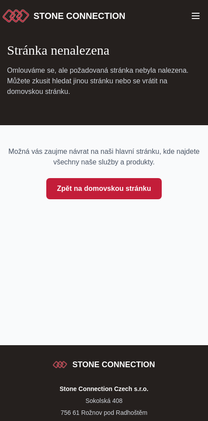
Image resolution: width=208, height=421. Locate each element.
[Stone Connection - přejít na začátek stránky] (104, 364)
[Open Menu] (195, 16)
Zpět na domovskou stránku (104, 188)
